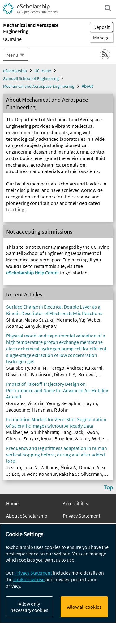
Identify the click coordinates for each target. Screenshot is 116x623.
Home (12, 503)
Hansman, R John (50, 410)
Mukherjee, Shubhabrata (32, 432)
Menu (12, 55)
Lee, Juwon (24, 474)
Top (108, 487)
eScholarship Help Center (32, 272)
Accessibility (75, 503)
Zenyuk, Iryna (37, 438)
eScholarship (15, 70)
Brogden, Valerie (71, 438)
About (87, 86)
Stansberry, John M (26, 368)
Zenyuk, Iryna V (41, 326)
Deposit (101, 27)
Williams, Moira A (58, 467)
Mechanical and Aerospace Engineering (38, 86)
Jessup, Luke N (21, 467)
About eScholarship (26, 516)
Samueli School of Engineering (31, 78)
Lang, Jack (72, 432)
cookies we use (29, 579)
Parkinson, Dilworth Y (53, 374)
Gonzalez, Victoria (24, 403)
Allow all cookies (84, 607)
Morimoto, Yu (70, 320)
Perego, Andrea (65, 368)
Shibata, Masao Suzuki (29, 320)
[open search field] (108, 8)
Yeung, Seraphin (63, 403)
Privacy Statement (81, 516)
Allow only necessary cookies (29, 607)
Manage (100, 37)
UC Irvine (12, 39)
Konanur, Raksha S (58, 474)
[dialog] (58, 573)
